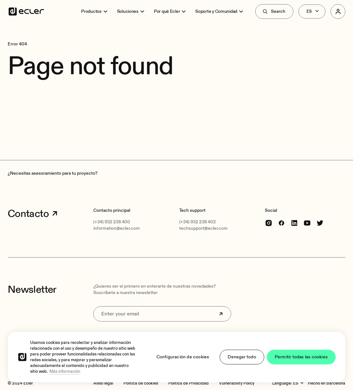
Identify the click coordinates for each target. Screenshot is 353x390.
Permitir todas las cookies (301, 357)
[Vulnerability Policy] (236, 383)
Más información (64, 371)
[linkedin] (294, 223)
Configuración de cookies (182, 357)
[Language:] (299, 383)
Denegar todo (242, 357)
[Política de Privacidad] (188, 383)
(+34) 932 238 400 (111, 222)
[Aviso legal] (103, 383)
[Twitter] (320, 223)
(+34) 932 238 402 (197, 222)
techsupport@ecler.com (203, 228)
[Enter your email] (162, 314)
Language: (282, 383)
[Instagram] (269, 223)
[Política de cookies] (140, 383)
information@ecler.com (116, 228)
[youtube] (307, 223)
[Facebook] (281, 223)
